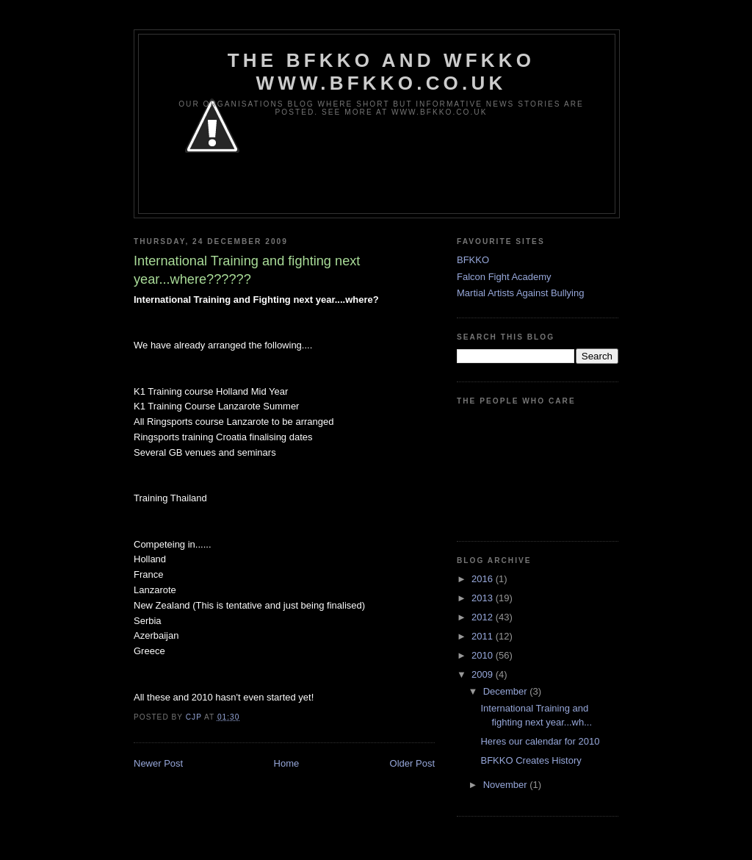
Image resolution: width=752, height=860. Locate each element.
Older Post (412, 763)
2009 (483, 674)
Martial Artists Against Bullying (520, 292)
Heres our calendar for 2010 (539, 741)
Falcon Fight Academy (504, 276)
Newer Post (158, 763)
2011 (483, 636)
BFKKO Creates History (530, 760)
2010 (483, 655)
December (506, 691)
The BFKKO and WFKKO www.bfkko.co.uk (381, 71)
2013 (483, 597)
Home (287, 763)
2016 (483, 578)
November (506, 784)
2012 (483, 617)
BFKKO (473, 259)
